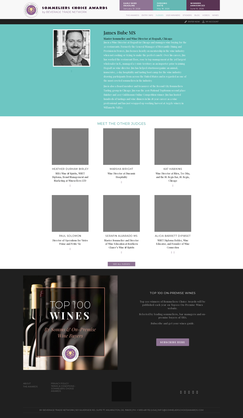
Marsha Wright (121, 168)
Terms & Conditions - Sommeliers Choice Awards (63, 388)
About (27, 383)
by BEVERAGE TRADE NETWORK (64, 12)
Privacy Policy (60, 383)
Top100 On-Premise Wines (187, 304)
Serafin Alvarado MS (121, 235)
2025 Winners (173, 15)
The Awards (132, 15)
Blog (197, 15)
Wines (215, 15)
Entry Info (147, 15)
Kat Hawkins (172, 168)
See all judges (121, 264)
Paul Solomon (70, 235)
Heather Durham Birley (70, 168)
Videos (206, 15)
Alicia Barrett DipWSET (173, 235)
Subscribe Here (172, 342)
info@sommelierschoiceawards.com (180, 410)
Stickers (187, 15)
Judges (159, 15)
